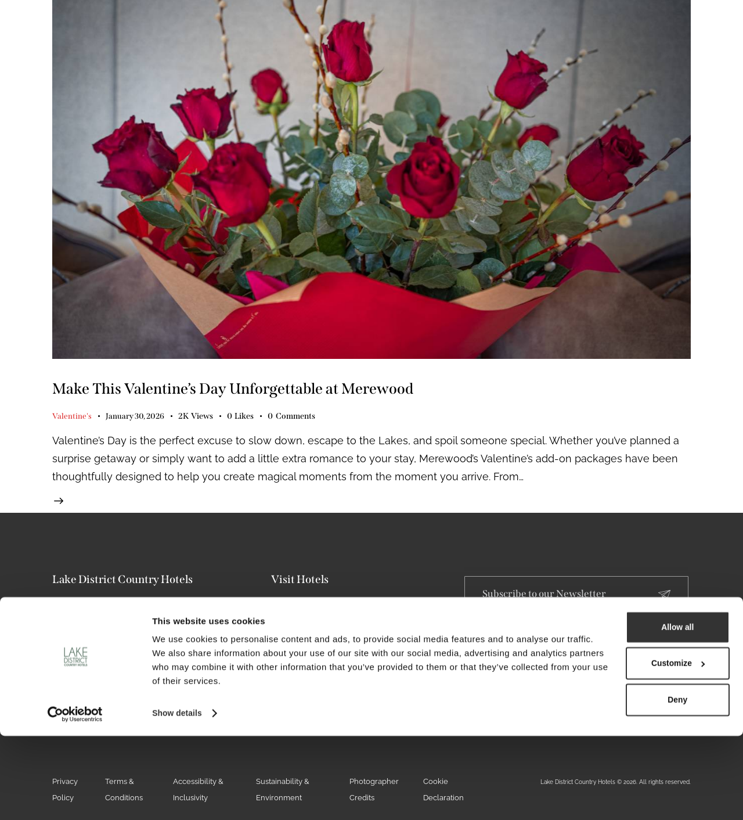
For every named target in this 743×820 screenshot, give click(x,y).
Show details (179, 797)
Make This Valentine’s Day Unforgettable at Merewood (312, 389)
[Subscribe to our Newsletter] (664, 603)
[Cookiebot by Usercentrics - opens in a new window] (75, 797)
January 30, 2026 (136, 418)
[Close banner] (725, 685)
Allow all (615, 698)
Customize (616, 735)
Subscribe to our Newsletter (550, 602)
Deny (615, 774)
